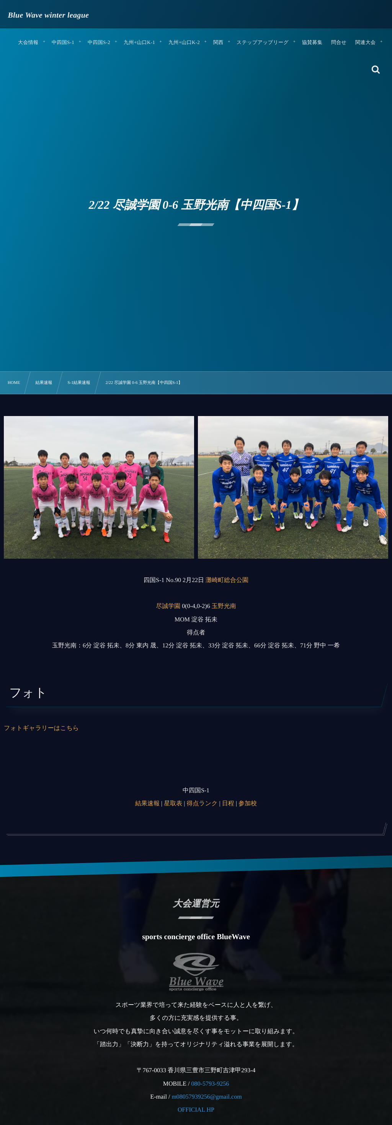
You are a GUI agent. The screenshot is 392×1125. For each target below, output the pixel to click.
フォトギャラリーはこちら (41, 728)
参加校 (247, 803)
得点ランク (201, 803)
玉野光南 (224, 606)
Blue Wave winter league (48, 15)
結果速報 (147, 803)
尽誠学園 (168, 606)
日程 (228, 803)
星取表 (173, 803)
